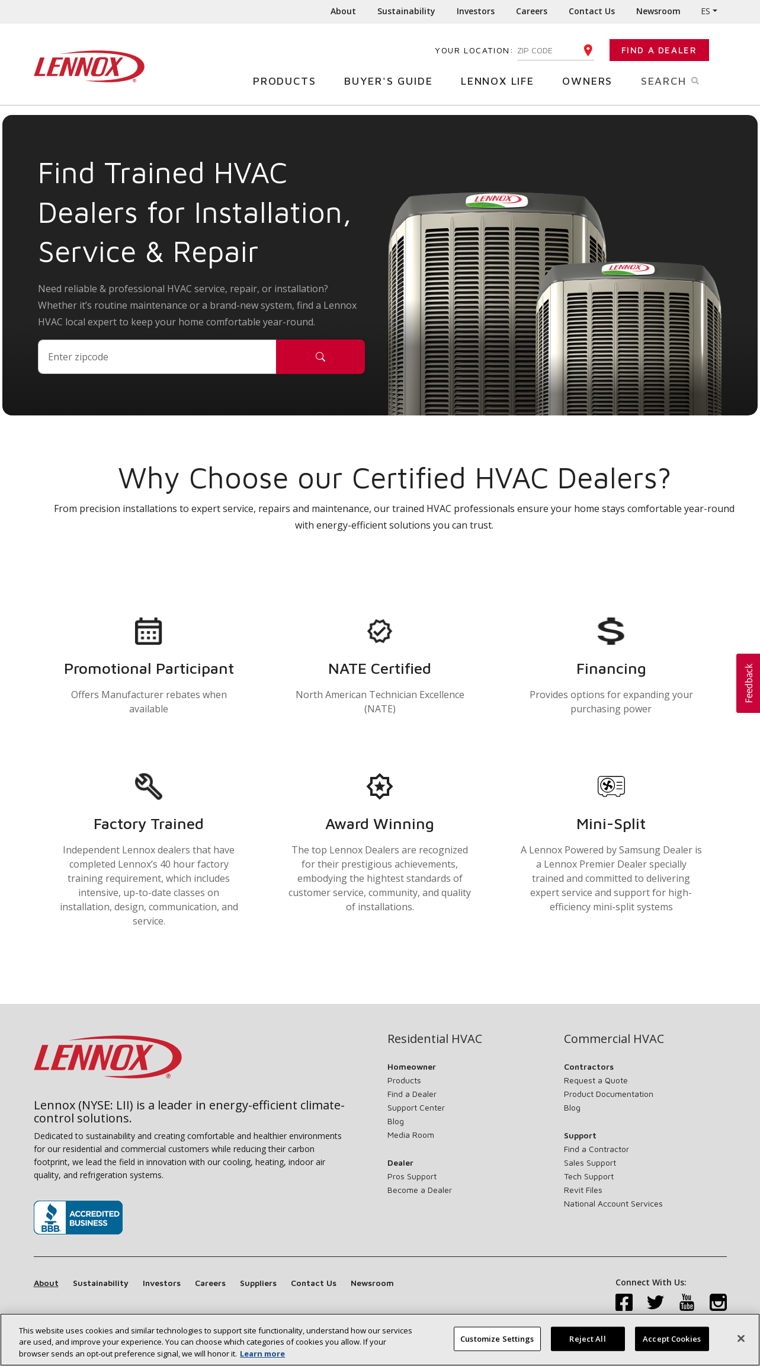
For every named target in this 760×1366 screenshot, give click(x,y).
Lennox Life (502, 80)
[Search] (320, 357)
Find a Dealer (659, 50)
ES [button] (705, 11)
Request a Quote (596, 1080)
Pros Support (412, 1176)
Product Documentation (608, 1094)
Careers (531, 11)
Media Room (410, 1135)
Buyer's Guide (392, 80)
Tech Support (589, 1176)
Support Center (416, 1107)
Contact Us (592, 11)
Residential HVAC (434, 1038)
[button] (748, 683)
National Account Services (613, 1203)
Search (684, 80)
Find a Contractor (596, 1149)
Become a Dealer (419, 1190)
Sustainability (406, 11)
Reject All (587, 1346)
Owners (591, 80)
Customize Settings (497, 1346)
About (343, 11)
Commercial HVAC (614, 1038)
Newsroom (658, 11)
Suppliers (258, 1283)
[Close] (741, 1346)
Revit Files (583, 1190)
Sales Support (590, 1162)
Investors (476, 11)
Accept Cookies (672, 1346)
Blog (395, 1121)
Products (289, 80)
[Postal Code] (157, 357)
